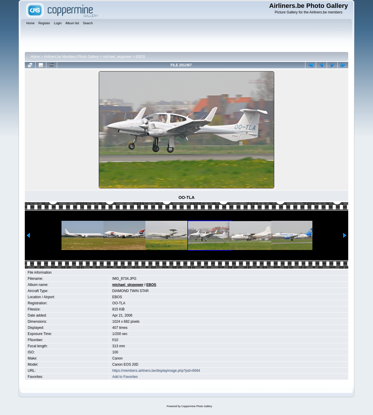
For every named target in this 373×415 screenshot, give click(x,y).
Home (35, 57)
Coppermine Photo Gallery (196, 406)
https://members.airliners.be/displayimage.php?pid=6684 (156, 371)
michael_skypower (117, 57)
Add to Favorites (125, 377)
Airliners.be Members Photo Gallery (71, 57)
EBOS (140, 57)
